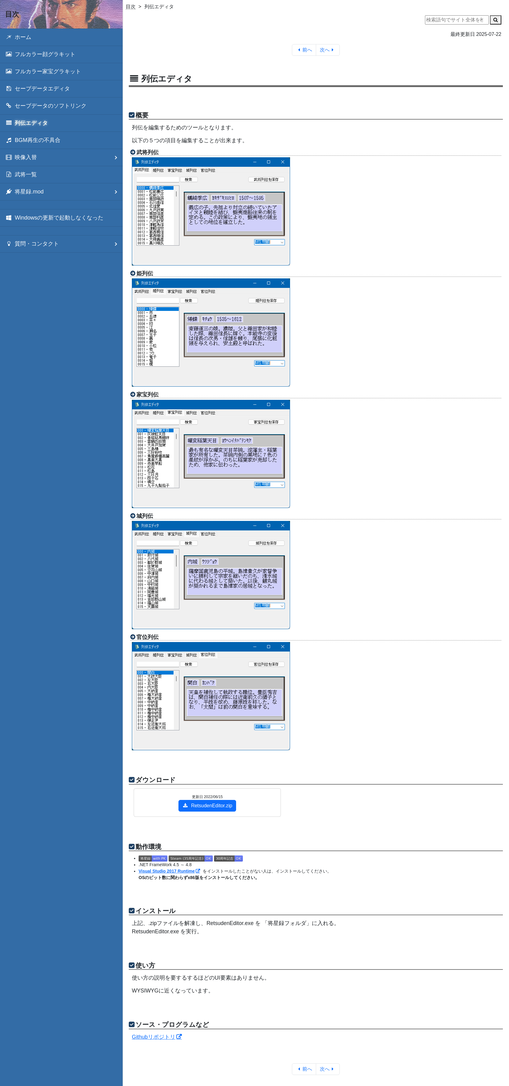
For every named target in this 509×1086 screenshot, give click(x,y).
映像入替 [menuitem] (64, 157)
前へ (304, 49)
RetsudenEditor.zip (207, 805)
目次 (131, 6)
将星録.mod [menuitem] (64, 191)
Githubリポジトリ (153, 1037)
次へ (328, 49)
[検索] (495, 20)
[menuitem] (61, 37)
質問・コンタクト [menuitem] (64, 243)
